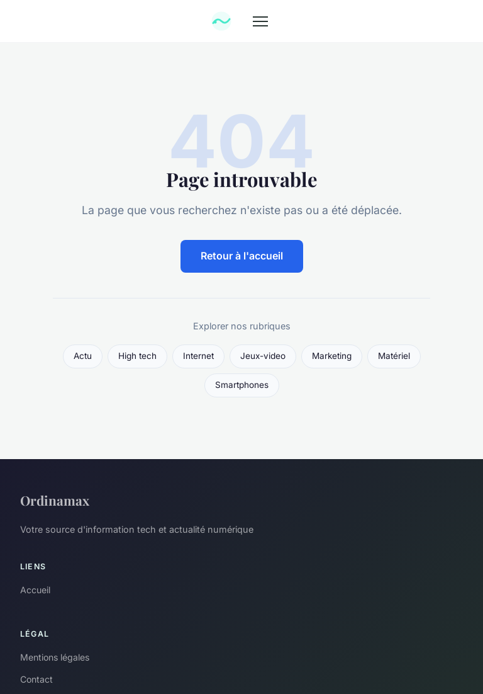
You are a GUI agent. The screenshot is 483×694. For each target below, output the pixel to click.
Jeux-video (263, 356)
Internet (198, 356)
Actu (83, 356)
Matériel (394, 356)
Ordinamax (54, 500)
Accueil (35, 589)
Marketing (332, 356)
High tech (137, 356)
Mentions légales (54, 657)
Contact (36, 679)
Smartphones (242, 385)
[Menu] (260, 21)
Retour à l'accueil (242, 255)
